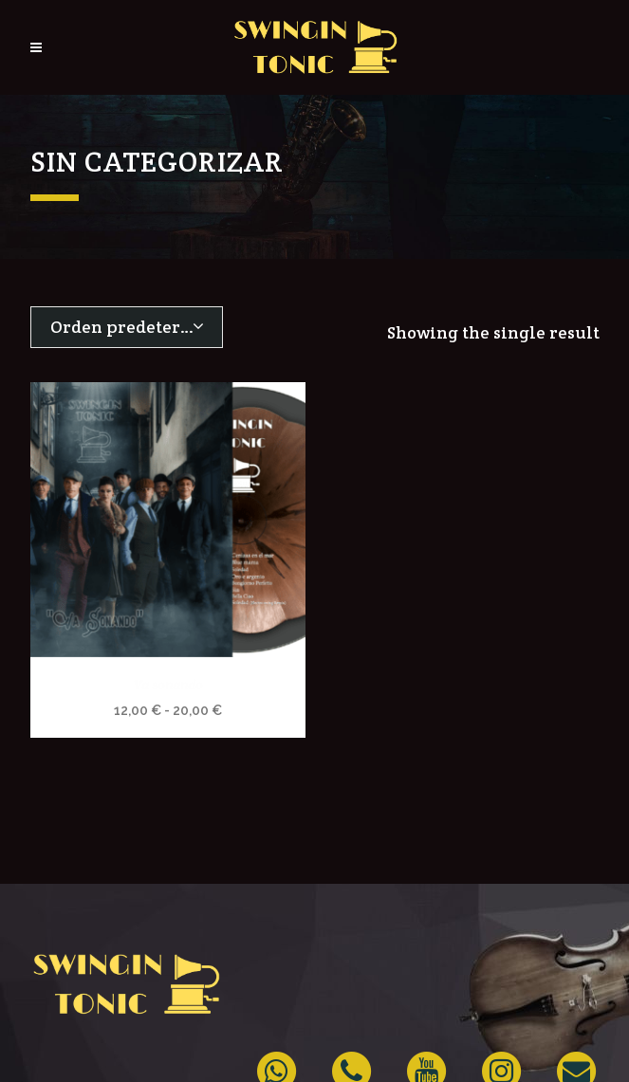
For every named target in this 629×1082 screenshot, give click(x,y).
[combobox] (126, 327)
